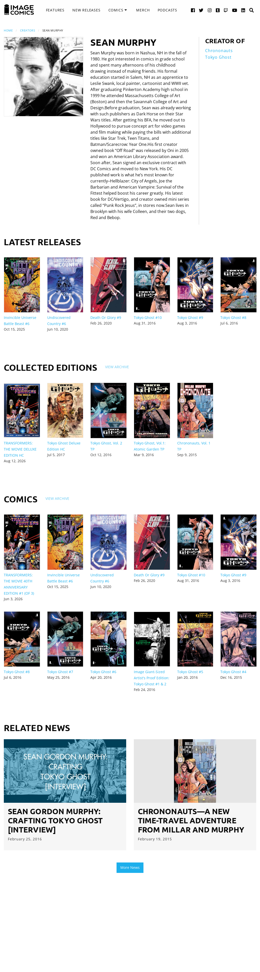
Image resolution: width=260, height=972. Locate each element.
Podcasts (167, 10)
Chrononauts (219, 50)
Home (8, 30)
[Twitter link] (201, 10)
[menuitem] (55, 10)
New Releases (86, 10)
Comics (115, 10)
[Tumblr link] (218, 10)
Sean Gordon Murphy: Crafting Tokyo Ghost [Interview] (55, 820)
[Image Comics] (19, 9)
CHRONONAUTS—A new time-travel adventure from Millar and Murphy (191, 820)
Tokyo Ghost (218, 57)
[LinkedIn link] (243, 10)
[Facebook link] (193, 10)
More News (130, 867)
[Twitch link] (226, 10)
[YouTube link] (234, 10)
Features (55, 10)
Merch (143, 10)
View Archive (117, 366)
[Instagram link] (210, 10)
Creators (27, 30)
